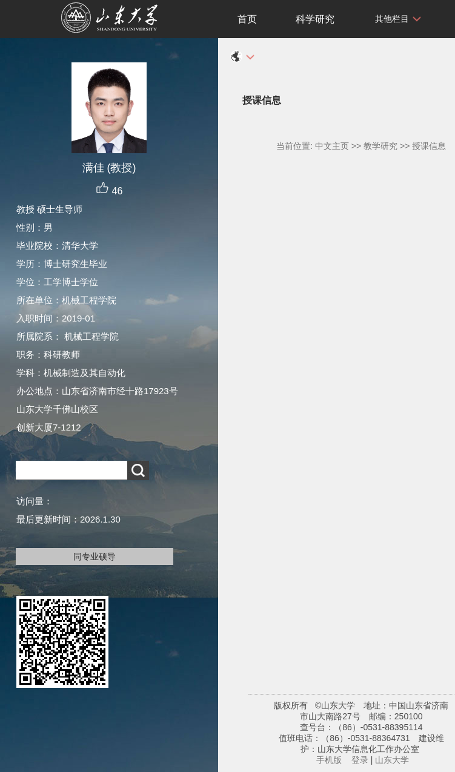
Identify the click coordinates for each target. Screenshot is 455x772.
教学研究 (380, 146)
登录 (359, 760)
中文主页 (332, 146)
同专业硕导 (94, 556)
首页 (247, 19)
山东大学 (392, 760)
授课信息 (429, 146)
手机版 (329, 760)
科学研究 (315, 19)
